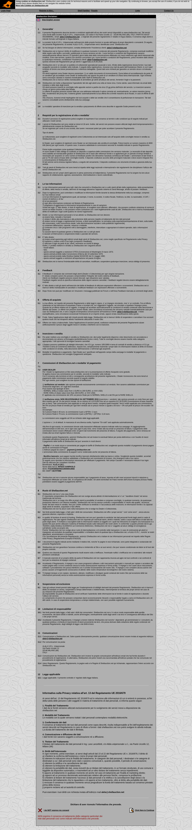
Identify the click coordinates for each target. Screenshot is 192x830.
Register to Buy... (46, 11)
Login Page (6, 11)
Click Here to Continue (144, 810)
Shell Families (84, 11)
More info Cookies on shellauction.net (32, 6)
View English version (51, 20)
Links (137, 11)
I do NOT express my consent (56, 810)
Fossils (94, 11)
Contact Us (169, 11)
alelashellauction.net (70, 37)
